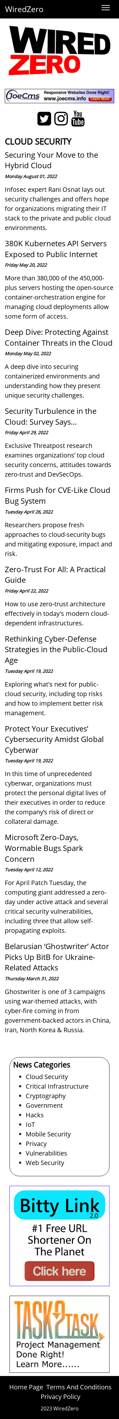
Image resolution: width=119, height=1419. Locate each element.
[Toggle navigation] (105, 8)
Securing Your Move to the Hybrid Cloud (51, 160)
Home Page (26, 1387)
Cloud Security (47, 1076)
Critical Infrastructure (57, 1086)
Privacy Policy (60, 1396)
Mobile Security (48, 1134)
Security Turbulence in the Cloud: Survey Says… (50, 416)
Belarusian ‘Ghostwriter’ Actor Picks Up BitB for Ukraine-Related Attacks (57, 957)
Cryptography (46, 1095)
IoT (30, 1124)
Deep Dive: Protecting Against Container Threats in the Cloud (59, 337)
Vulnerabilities (46, 1153)
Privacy (36, 1143)
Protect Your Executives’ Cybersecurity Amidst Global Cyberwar (54, 739)
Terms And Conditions (79, 1387)
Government (44, 1105)
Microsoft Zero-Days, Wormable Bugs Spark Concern (44, 848)
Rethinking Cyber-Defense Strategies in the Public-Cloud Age (56, 649)
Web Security (45, 1162)
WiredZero (24, 9)
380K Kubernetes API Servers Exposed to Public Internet (56, 248)
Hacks (35, 1115)
